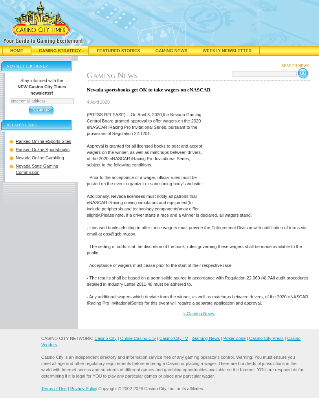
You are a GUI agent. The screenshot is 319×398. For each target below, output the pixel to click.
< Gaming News (198, 313)
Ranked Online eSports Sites (43, 141)
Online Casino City (138, 338)
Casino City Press (266, 338)
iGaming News (206, 338)
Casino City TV (174, 338)
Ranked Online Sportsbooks (43, 149)
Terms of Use (54, 388)
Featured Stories (118, 50)
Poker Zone (234, 338)
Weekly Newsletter (227, 50)
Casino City (105, 338)
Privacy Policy (83, 388)
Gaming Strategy (60, 50)
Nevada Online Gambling (40, 157)
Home (16, 50)
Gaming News (171, 50)
